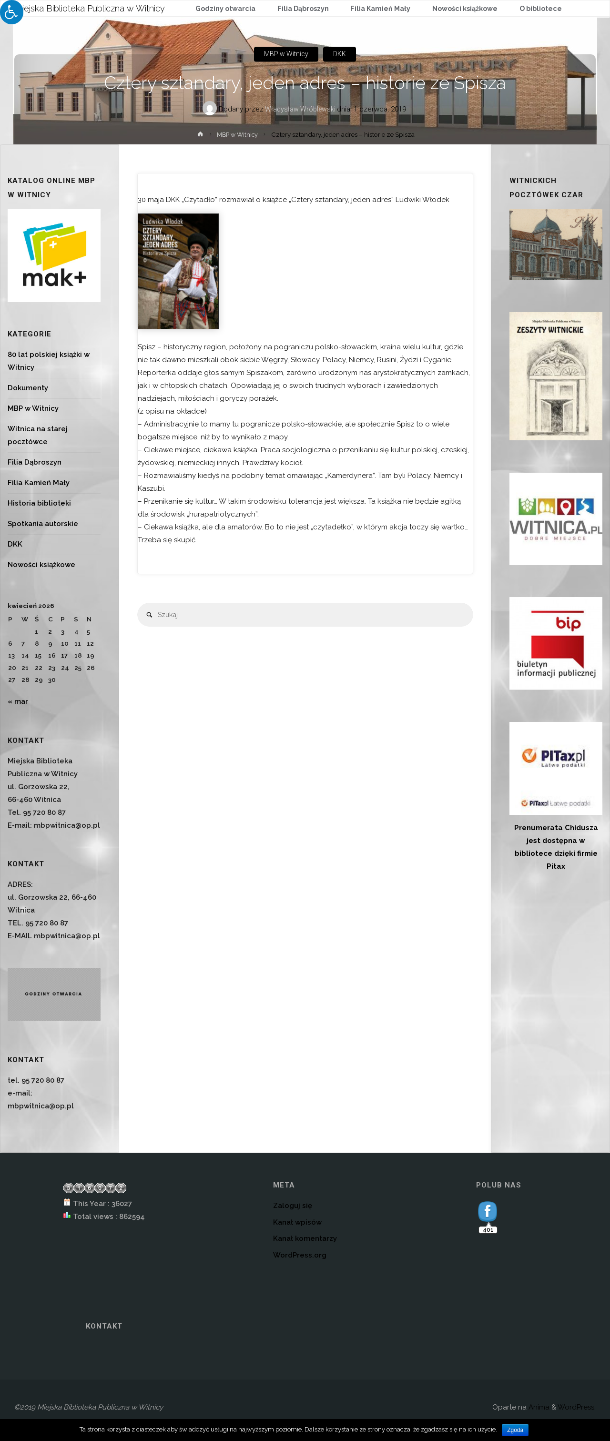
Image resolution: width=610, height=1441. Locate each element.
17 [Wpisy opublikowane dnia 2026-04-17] (64, 655)
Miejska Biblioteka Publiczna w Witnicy (90, 8)
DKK (341, 54)
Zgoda (515, 1430)
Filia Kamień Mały (39, 482)
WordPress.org (299, 1255)
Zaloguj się (292, 1205)
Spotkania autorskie (43, 523)
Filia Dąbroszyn (34, 462)
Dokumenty (28, 388)
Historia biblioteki (39, 503)
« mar (18, 701)
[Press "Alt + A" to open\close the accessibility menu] (11, 12)
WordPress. (577, 1407)
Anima (538, 1407)
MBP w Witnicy (285, 54)
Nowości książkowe (41, 564)
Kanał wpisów (297, 1222)
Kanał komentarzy (305, 1238)
